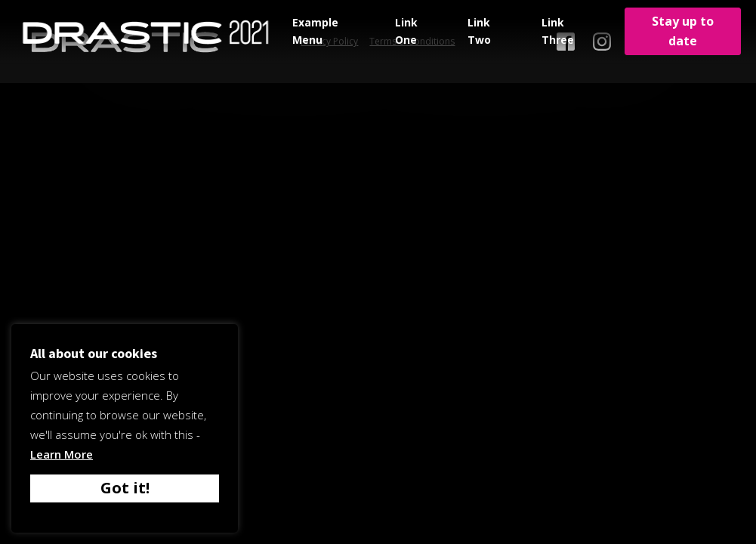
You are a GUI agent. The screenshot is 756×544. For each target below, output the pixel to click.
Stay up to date (683, 31)
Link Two (479, 30)
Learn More (61, 454)
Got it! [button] (125, 488)
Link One (406, 30)
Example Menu (315, 30)
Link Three (558, 30)
